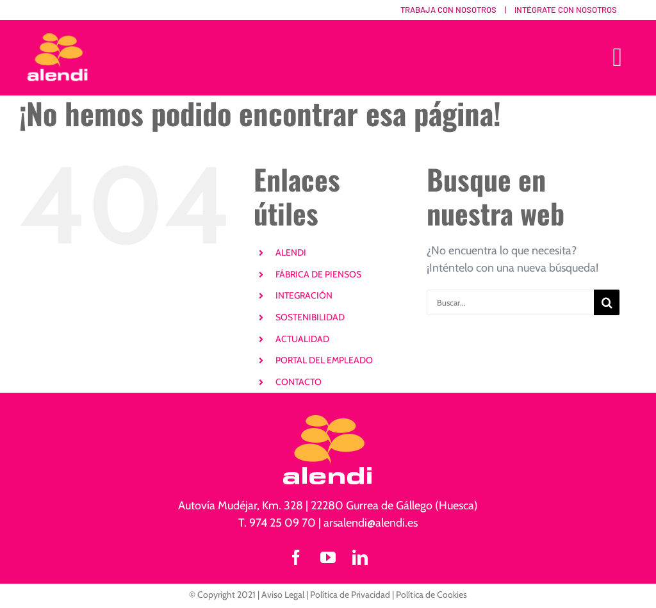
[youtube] (328, 557)
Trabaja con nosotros (448, 9)
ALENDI (290, 252)
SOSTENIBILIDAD (310, 317)
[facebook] (296, 557)
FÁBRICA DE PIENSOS (318, 274)
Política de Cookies (431, 594)
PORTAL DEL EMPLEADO (324, 360)
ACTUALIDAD (302, 339)
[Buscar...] (510, 302)
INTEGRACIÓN (303, 295)
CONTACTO (298, 382)
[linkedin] (360, 557)
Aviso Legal (282, 594)
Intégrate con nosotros (565, 9)
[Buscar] (606, 302)
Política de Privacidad (350, 594)
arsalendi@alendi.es (371, 523)
